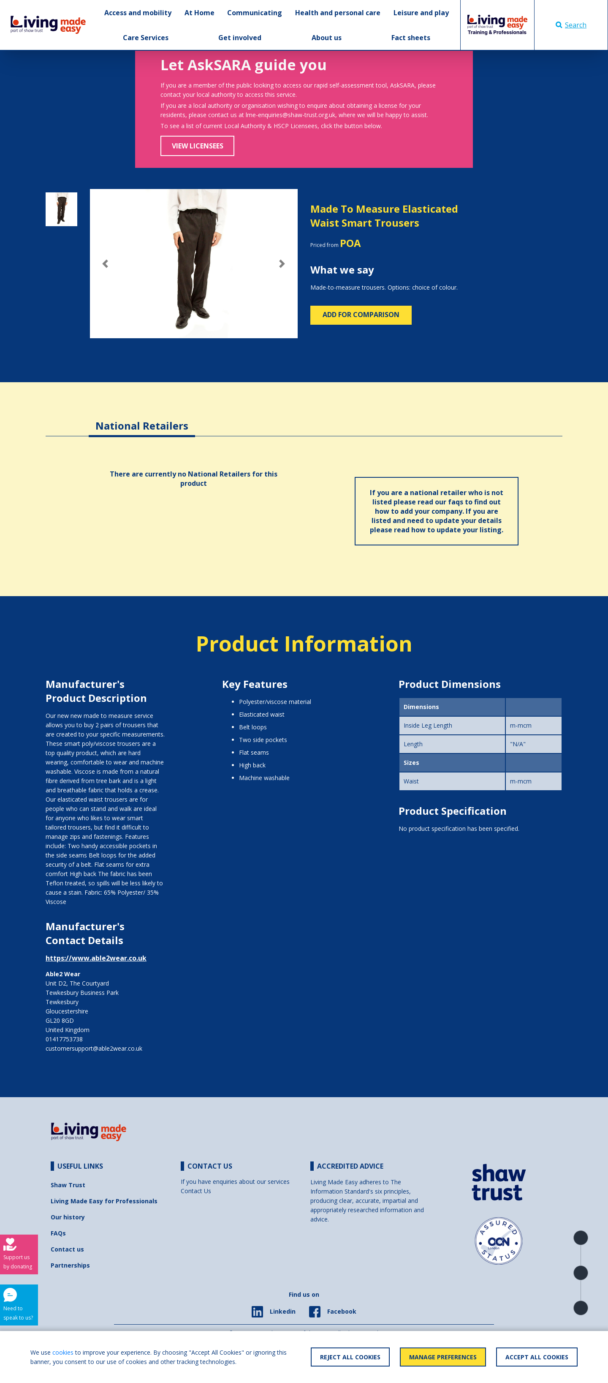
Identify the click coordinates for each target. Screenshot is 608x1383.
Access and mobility (137, 12)
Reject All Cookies (350, 1357)
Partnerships (70, 1265)
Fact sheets (410, 37)
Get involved (239, 37)
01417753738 (64, 1039)
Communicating (254, 12)
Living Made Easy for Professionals (104, 1201)
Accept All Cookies (536, 1357)
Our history (68, 1217)
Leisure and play (421, 12)
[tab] (142, 419)
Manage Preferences (443, 1357)
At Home (199, 12)
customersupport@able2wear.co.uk (94, 1048)
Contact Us (196, 1191)
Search (571, 25)
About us (327, 37)
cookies (62, 1352)
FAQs (58, 1233)
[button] (105, 263)
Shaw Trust (68, 1185)
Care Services (145, 37)
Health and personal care (337, 12)
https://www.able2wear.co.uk (96, 958)
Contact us (67, 1249)
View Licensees (197, 146)
